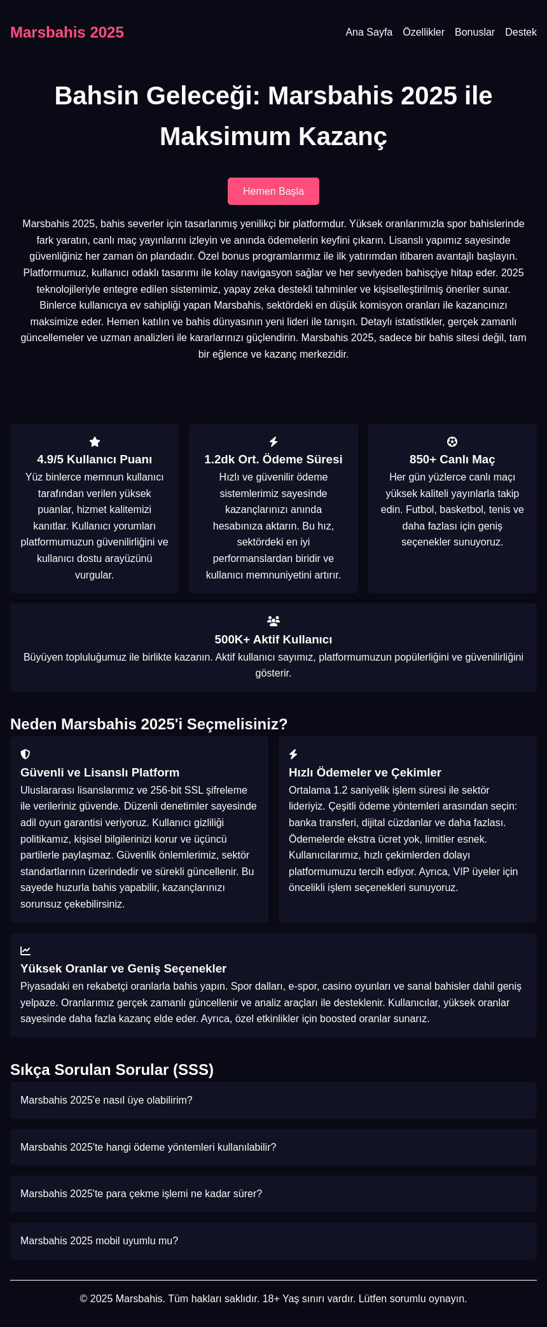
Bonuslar (475, 32)
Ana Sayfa (368, 32)
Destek (521, 32)
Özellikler (424, 32)
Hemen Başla (273, 191)
